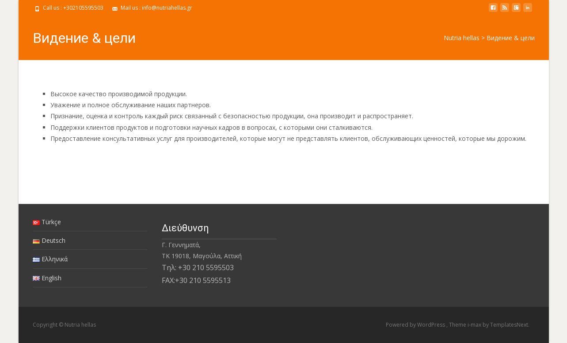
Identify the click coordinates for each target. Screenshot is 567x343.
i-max (475, 324)
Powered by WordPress (416, 324)
